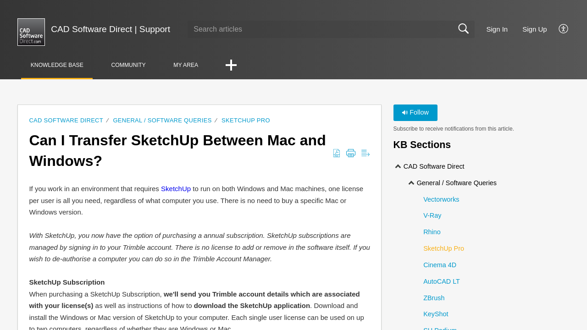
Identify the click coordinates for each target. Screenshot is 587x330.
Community (139, 65)
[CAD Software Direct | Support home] (31, 32)
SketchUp (176, 189)
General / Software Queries (162, 120)
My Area (202, 65)
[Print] (350, 154)
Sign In (497, 29)
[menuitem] (558, 29)
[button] (250, 66)
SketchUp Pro (246, 120)
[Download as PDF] (336, 154)
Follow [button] (415, 112)
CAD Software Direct (66, 120)
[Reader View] (365, 154)
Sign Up (534, 29)
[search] (331, 29)
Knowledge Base (61, 65)
